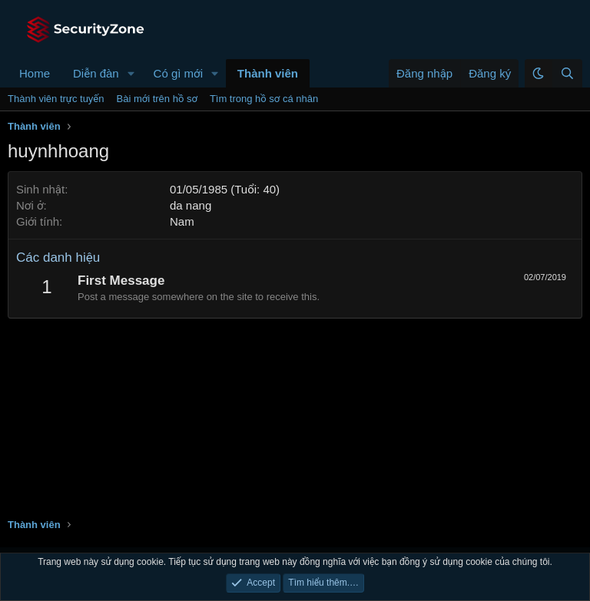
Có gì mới (178, 73)
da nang (190, 205)
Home (34, 73)
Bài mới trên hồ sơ (157, 98)
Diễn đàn (96, 73)
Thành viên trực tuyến (56, 98)
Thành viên (267, 73)
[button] (131, 73)
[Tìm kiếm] (567, 73)
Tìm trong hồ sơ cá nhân (264, 98)
